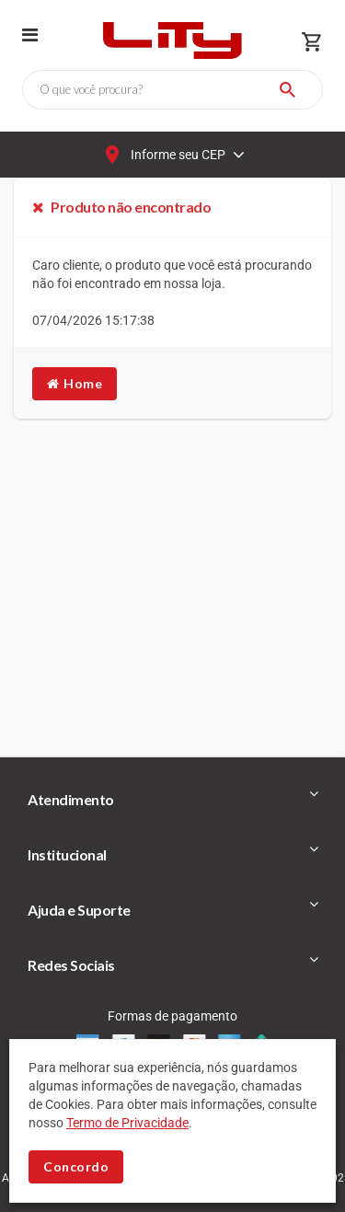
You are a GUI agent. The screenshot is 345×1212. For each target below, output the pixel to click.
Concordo (76, 1166)
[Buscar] (287, 89)
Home (74, 383)
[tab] (172, 800)
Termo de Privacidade (127, 1122)
